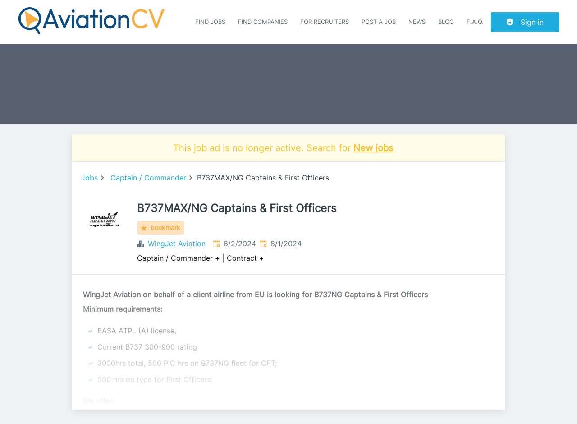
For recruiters (324, 21)
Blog (446, 21)
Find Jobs (210, 21)
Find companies (263, 21)
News (417, 21)
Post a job (379, 21)
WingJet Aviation (177, 243)
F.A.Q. (475, 21)
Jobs (89, 177)
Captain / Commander (148, 177)
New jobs (373, 148)
